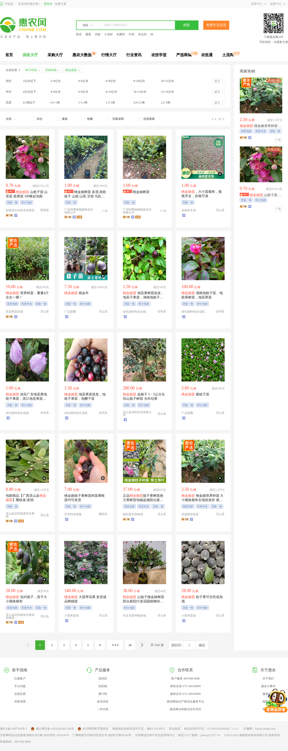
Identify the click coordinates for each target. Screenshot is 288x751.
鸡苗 (98, 34)
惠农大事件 (268, 686)
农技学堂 (159, 55)
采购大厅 (55, 55)
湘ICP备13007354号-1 (13, 728)
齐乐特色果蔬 (73, 514)
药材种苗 (51, 70)
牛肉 (131, 34)
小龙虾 (108, 34)
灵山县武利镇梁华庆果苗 (20, 515)
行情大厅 (109, 55)
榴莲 (88, 34)
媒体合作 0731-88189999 (185, 694)
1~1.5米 (83, 102)
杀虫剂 (142, 34)
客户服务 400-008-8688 (185, 678)
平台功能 (20, 686)
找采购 (102, 686)
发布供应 (102, 701)
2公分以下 (29, 81)
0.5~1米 (55, 102)
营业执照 (174, 728)
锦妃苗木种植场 (133, 514)
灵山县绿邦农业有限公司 (137, 414)
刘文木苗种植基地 (134, 615)
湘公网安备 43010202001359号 (52, 729)
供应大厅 (30, 55)
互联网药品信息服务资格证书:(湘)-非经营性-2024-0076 (34, 735)
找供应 (102, 678)
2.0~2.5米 (139, 102)
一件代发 (102, 709)
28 (130, 645)
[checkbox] (36, 118)
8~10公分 (139, 81)
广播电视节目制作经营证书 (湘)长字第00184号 (101, 735)
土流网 (228, 55)
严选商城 (184, 55)
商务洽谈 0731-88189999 (185, 686)
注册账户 (20, 678)
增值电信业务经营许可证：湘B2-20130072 (138, 728)
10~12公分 (167, 81)
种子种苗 (31, 70)
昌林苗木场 (188, 210)
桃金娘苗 (71, 70)
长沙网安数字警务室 (93, 729)
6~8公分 (111, 81)
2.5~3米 (166, 102)
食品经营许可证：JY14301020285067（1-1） (212, 728)
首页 (9, 55)
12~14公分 (167, 91)
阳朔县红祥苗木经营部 (20, 210)
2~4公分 (56, 81)
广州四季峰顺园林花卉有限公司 (78, 211)
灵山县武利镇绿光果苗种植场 (20, 616)
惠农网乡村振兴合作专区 (185, 709)
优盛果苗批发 (190, 514)
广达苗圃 (70, 311)
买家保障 (20, 701)
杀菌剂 (120, 34)
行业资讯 (134, 55)
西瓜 (79, 34)
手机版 (6, 4)
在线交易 (20, 694)
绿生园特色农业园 (134, 311)
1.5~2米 (110, 102)
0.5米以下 (29, 102)
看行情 (102, 694)
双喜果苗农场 (14, 311)
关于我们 (268, 678)
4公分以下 (29, 91)
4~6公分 (83, 81)
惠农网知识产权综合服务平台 (185, 701)
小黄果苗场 (71, 615)
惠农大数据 (82, 55)
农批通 (207, 55)
